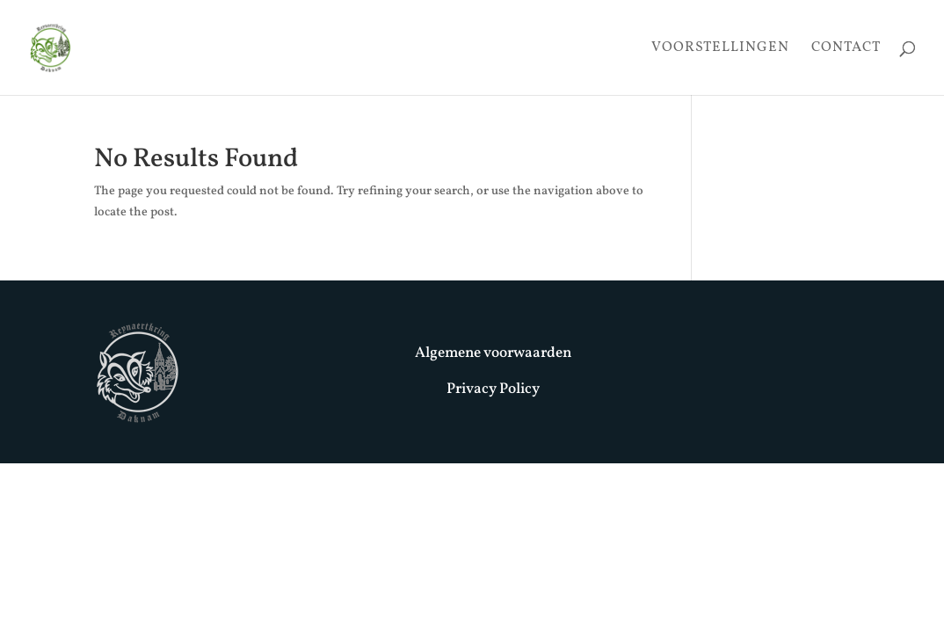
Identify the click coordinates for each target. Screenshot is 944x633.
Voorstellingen (720, 49)
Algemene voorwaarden (493, 353)
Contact (846, 49)
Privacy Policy (493, 389)
